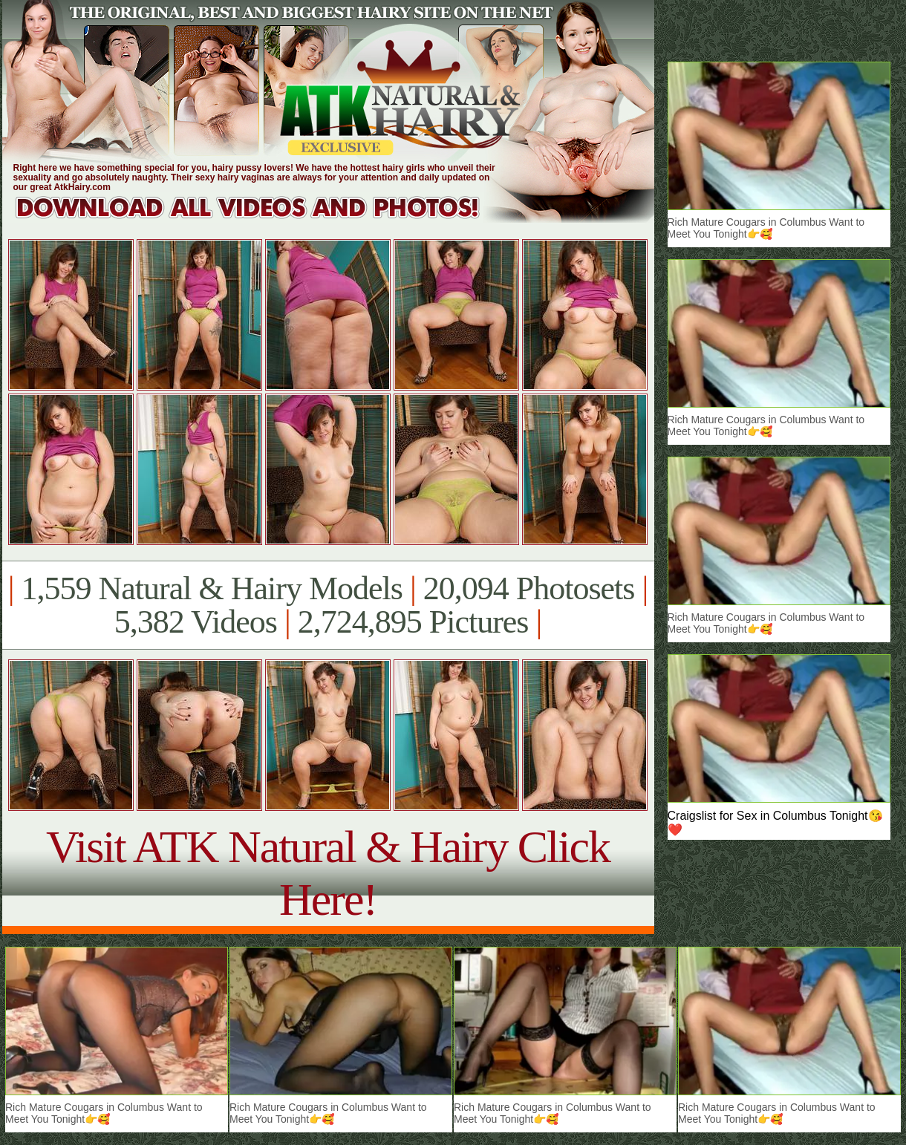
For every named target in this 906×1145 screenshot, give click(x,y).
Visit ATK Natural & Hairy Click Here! (328, 872)
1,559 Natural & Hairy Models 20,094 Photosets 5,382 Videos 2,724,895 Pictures (328, 605)
